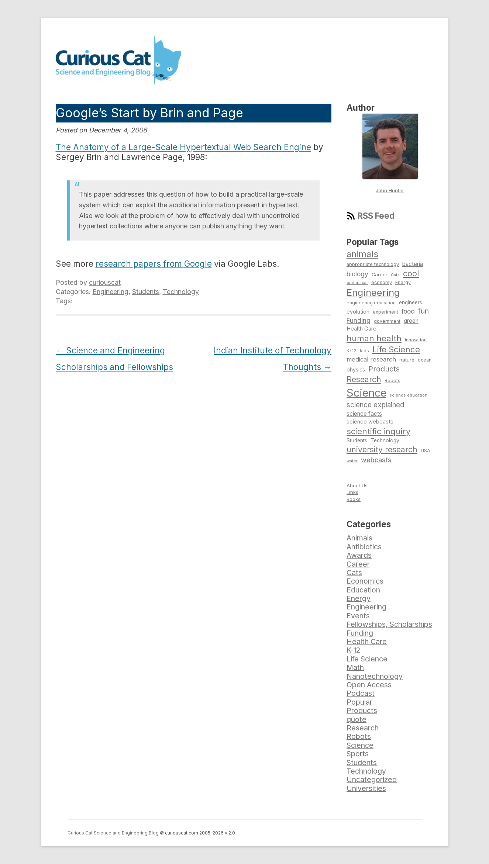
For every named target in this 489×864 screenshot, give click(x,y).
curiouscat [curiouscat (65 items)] (357, 282)
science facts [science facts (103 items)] (364, 413)
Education (363, 589)
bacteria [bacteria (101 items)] (412, 263)
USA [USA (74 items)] (425, 450)
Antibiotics (364, 546)
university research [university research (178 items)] (382, 449)
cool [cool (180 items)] (411, 273)
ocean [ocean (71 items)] (424, 360)
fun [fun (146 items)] (423, 311)
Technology (181, 292)
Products (362, 710)
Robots (359, 736)
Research (363, 727)
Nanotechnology (375, 676)
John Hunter (390, 190)
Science (360, 745)
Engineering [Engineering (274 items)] (373, 292)
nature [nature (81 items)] (406, 360)
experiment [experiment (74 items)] (385, 312)
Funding (360, 633)
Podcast (361, 693)
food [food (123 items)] (408, 311)
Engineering (110, 292)
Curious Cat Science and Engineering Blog (113, 833)
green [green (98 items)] (411, 320)
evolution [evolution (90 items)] (358, 311)
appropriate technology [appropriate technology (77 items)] (373, 264)
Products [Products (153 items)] (384, 368)
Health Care (367, 641)
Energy (359, 598)
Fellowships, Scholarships (389, 624)
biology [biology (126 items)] (357, 274)
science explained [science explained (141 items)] (375, 405)
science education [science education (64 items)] (408, 395)
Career (358, 564)
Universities (366, 788)
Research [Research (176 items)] (364, 379)
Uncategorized (372, 779)
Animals (359, 537)
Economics (365, 581)
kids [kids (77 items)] (364, 350)
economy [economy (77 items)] (381, 282)
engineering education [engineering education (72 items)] (371, 302)
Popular (359, 702)
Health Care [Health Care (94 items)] (361, 328)
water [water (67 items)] (352, 460)
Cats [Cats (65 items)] (395, 274)
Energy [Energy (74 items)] (403, 282)
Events (358, 615)
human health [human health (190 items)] (374, 338)
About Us (357, 485)
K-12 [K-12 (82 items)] (352, 350)
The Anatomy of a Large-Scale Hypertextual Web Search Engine (183, 147)
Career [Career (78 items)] (380, 274)
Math (355, 667)
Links (352, 492)
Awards (359, 555)
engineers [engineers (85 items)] (410, 302)
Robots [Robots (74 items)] (392, 380)
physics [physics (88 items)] (356, 369)
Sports (358, 753)
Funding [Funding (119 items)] (359, 320)
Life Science (367, 658)
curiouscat (105, 282)
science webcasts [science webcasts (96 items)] (370, 421)
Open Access (369, 684)
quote (356, 719)
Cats (354, 572)
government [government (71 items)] (387, 321)
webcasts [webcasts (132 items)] (376, 460)
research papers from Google (154, 264)
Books (354, 499)
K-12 (353, 650)
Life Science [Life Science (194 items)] (396, 349)
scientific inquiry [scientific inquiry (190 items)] (378, 431)
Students (145, 292)
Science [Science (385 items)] (366, 392)
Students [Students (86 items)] (357, 440)
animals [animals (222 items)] (362, 254)
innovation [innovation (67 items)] (416, 339)
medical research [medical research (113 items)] (371, 359)
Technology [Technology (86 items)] (385, 440)
